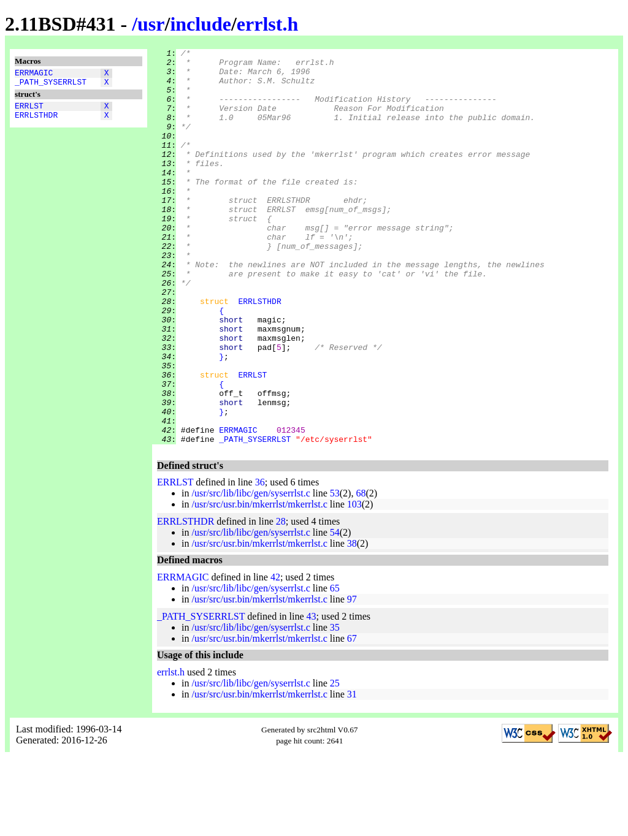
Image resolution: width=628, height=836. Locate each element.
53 (335, 572)
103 (354, 583)
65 (335, 667)
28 (281, 600)
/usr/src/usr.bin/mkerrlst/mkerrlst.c (259, 583)
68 (361, 572)
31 (352, 773)
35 (335, 706)
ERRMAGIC (34, 74)
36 (260, 561)
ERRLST (29, 110)
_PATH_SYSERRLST (50, 85)
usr (150, 24)
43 (311, 695)
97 (352, 678)
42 (275, 656)
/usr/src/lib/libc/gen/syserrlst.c (250, 572)
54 (335, 611)
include (200, 24)
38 (352, 622)
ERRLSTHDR (36, 121)
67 (352, 717)
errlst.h (267, 24)
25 (335, 762)
